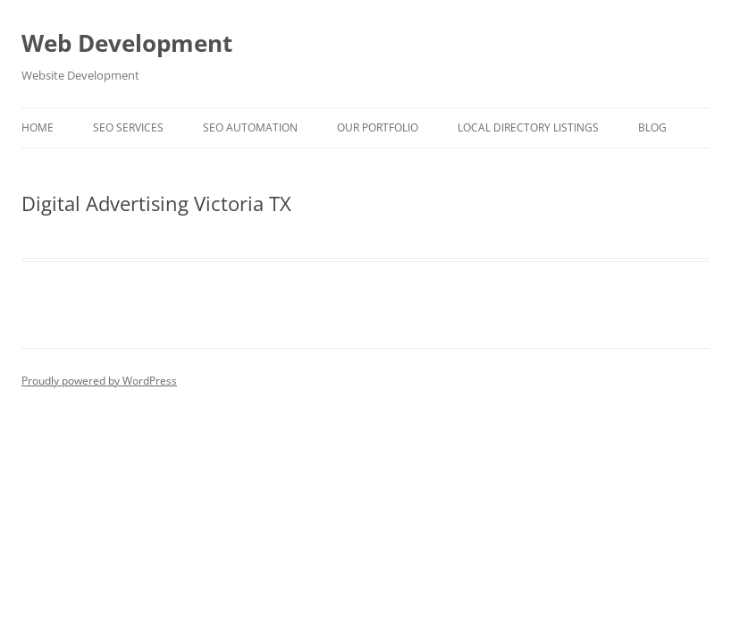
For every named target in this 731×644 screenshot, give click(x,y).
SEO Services (128, 127)
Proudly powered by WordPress (99, 380)
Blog (652, 127)
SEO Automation (250, 127)
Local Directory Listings (528, 127)
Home (37, 127)
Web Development (126, 43)
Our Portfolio (377, 127)
